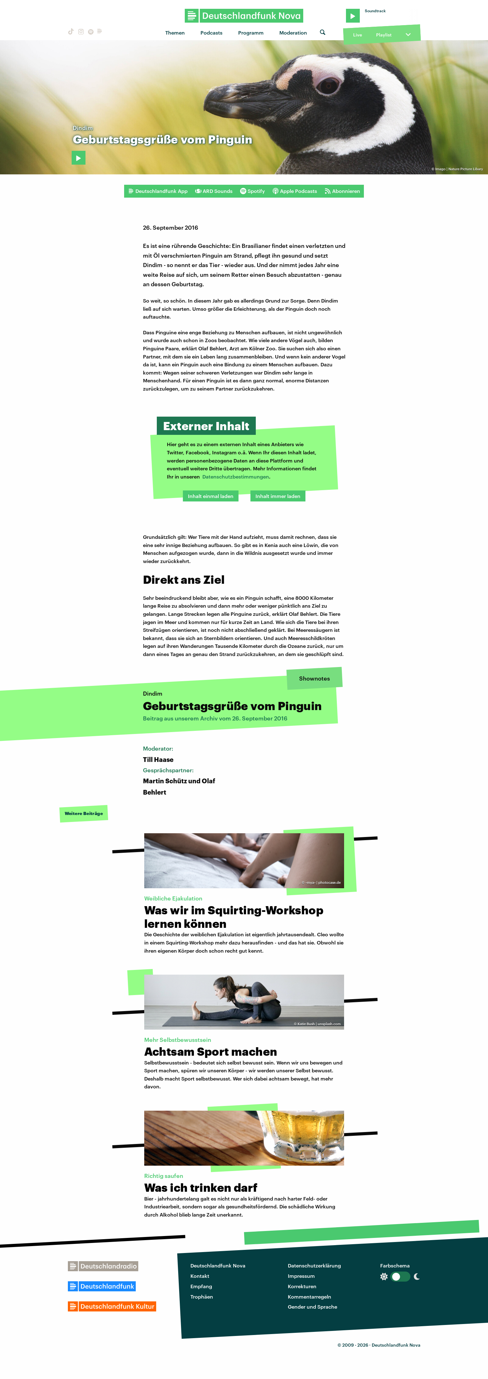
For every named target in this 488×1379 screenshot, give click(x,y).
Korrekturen (302, 1286)
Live (357, 34)
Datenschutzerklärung (314, 1265)
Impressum (301, 1276)
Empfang (201, 1286)
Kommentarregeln (309, 1297)
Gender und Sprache (312, 1307)
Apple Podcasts (294, 191)
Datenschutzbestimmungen (235, 476)
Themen (175, 33)
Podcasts (211, 33)
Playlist (384, 34)
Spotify (252, 191)
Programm (251, 33)
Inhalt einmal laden (210, 496)
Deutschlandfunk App (158, 191)
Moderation (293, 33)
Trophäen (201, 1297)
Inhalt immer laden (277, 496)
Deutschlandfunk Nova (217, 1265)
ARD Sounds (214, 191)
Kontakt (199, 1276)
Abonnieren (342, 191)
